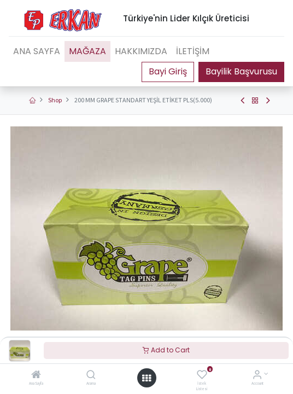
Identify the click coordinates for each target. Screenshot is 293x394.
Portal (168, 72)
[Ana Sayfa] (36, 376)
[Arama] (91, 376)
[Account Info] (257, 376)
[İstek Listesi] (202, 376)
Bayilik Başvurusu (241, 71)
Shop (55, 100)
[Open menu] (146, 378)
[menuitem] (37, 51)
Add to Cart (166, 350)
